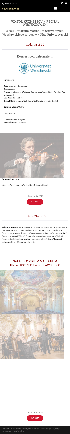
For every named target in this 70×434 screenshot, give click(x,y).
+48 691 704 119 (11, 4)
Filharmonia (10, 8)
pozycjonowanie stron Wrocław (13, 431)
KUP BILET (35, 202)
